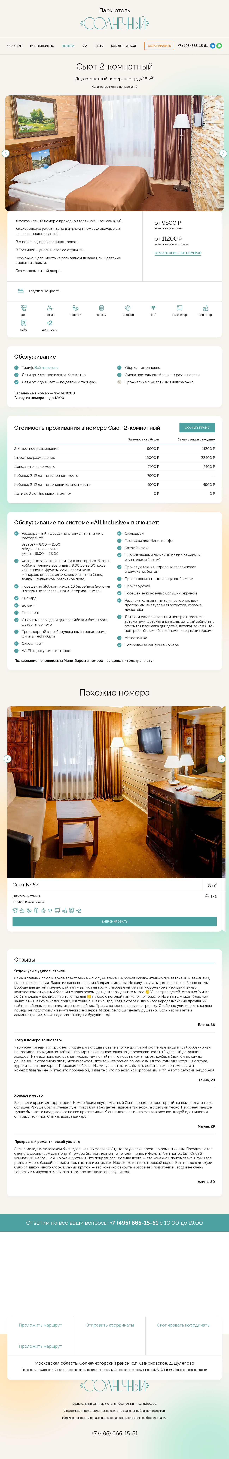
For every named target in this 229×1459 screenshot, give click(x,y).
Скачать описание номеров (178, 253)
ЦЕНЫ (99, 46)
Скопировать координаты (184, 1325)
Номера (68, 46)
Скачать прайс (197, 427)
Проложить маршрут (40, 1325)
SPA (84, 46)
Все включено (42, 46)
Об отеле (15, 46)
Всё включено (47, 367)
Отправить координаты (110, 1325)
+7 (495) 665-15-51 (193, 46)
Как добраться (123, 46)
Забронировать (114, 921)
